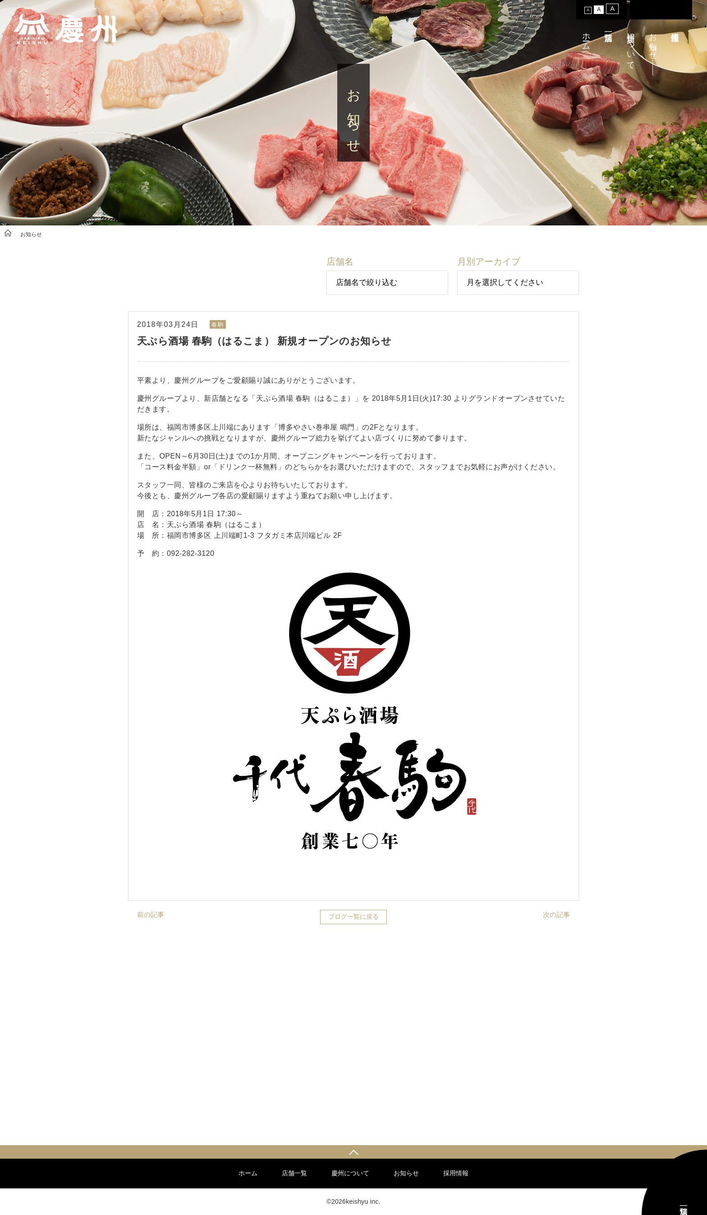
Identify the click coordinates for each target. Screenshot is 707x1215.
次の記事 (556, 914)
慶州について (630, 46)
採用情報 (455, 1173)
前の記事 (150, 914)
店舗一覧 (294, 1173)
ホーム (586, 37)
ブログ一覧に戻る (353, 916)
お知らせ (652, 41)
